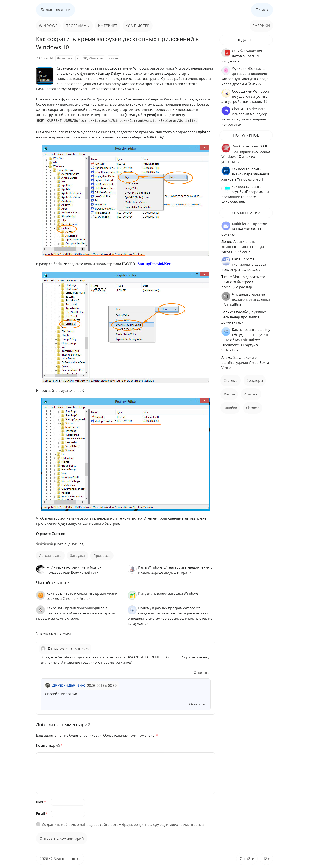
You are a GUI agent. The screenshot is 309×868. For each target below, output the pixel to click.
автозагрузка (50, 555)
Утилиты (251, 394)
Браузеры (255, 380)
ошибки (230, 408)
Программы (78, 25)
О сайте (247, 858)
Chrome (252, 408)
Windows (48, 25)
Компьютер (138, 25)
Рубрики (261, 25)
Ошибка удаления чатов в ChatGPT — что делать (242, 56)
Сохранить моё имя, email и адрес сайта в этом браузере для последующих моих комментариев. (123, 824)
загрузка (77, 555)
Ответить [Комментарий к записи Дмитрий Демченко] (197, 704)
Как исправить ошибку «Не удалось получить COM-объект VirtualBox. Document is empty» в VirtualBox (245, 340)
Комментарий (49, 745)
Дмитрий (64, 58)
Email (42, 813)
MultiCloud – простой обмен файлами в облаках (244, 229)
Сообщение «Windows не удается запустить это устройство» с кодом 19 (245, 96)
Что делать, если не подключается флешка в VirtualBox (245, 299)
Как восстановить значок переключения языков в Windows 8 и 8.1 (245, 174)
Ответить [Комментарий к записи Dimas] (201, 672)
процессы (101, 555)
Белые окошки (56, 10)
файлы (229, 394)
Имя (41, 802)
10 (85, 58)
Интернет (107, 25)
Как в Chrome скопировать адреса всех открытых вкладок (243, 264)
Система (230, 380)
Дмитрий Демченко (68, 685)
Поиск (262, 10)
